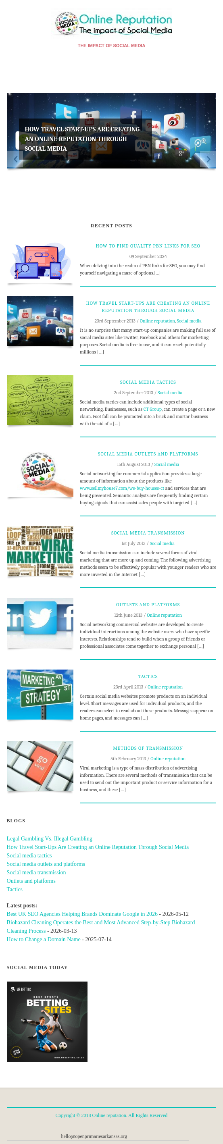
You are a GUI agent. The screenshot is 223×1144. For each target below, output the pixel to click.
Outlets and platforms (148, 604)
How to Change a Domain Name (44, 939)
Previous (15, 159)
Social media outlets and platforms (148, 454)
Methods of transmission (148, 748)
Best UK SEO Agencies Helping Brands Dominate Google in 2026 (82, 914)
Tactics (148, 676)
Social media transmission (148, 533)
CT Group (153, 409)
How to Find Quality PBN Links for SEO (148, 246)
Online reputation (157, 321)
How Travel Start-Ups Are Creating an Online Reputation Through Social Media (82, 139)
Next (208, 159)
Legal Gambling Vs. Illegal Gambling (49, 839)
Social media (189, 321)
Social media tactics (148, 382)
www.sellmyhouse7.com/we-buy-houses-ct (122, 488)
